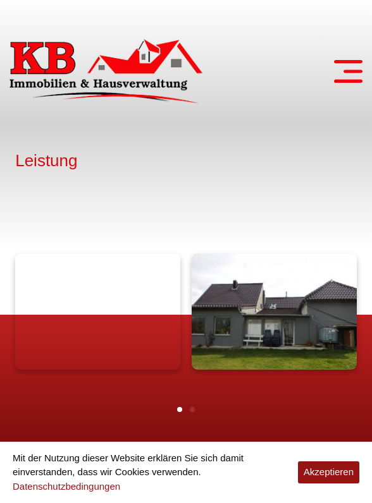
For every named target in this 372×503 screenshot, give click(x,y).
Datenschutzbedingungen (66, 486)
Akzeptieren (329, 471)
